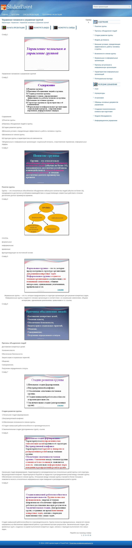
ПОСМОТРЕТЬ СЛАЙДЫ (66, 27)
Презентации (6, 22)
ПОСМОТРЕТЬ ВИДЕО (41, 28)
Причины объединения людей (106, 31)
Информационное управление (106, 120)
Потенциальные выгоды (104, 79)
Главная (5, 14)
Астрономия (99, 98)
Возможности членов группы (105, 54)
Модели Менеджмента (103, 116)
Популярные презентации (52, 14)
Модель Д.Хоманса (102, 40)
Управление (15, 22)
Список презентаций (31, 14)
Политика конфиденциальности (81, 543)
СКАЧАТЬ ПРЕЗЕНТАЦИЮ (16, 28)
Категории (15, 14)
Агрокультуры (100, 93)
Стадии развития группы (104, 35)
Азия (96, 89)
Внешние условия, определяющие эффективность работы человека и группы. (107, 46)
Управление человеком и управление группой (34, 22)
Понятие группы (101, 26)
